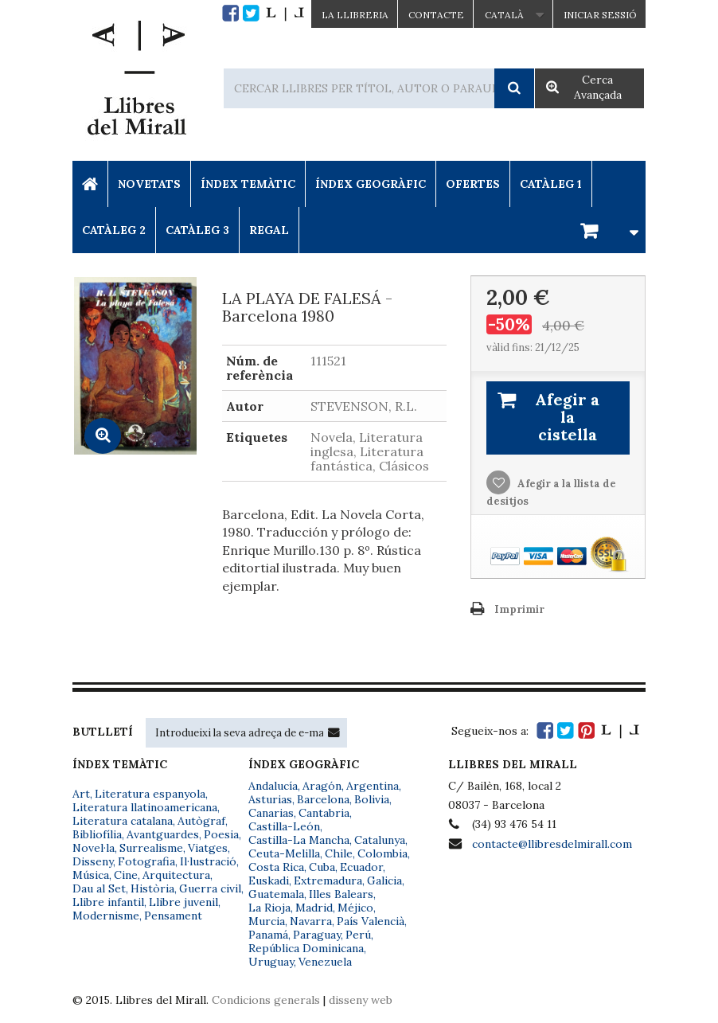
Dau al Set (99, 888)
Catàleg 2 (114, 230)
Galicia (384, 880)
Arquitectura (176, 875)
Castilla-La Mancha (298, 840)
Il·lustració (208, 861)
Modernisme (105, 915)
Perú (358, 934)
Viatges (208, 848)
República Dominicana (306, 948)
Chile (339, 853)
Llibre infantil (108, 902)
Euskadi (268, 880)
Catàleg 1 (551, 184)
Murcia (266, 921)
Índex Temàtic (248, 184)
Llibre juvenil (183, 902)
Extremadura (328, 880)
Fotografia (146, 861)
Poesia (221, 834)
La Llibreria (355, 15)
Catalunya (379, 840)
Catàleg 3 (197, 230)
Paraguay (317, 934)
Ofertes (473, 184)
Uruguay (271, 962)
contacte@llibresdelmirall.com (552, 844)
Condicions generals (266, 1000)
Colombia (382, 853)
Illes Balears (341, 894)
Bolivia (371, 799)
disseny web (360, 1000)
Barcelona (323, 799)
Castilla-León (284, 826)
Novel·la (93, 848)
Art (81, 794)
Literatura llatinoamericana (144, 807)
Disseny (92, 861)
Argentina (372, 786)
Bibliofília (97, 834)
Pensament (173, 915)
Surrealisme (151, 848)
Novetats (149, 184)
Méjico (355, 907)
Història (152, 888)
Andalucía (273, 786)
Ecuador (361, 867)
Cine (126, 875)
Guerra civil (210, 888)
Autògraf (201, 821)
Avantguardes (163, 834)
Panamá (268, 934)
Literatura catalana (122, 821)
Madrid (314, 907)
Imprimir (519, 609)
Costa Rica (276, 867)
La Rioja (269, 907)
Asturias (270, 799)
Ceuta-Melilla (284, 853)
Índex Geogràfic (370, 184)
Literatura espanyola (150, 794)
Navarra (311, 921)
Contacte (436, 15)
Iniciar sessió (600, 15)
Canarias (271, 813)
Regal (269, 230)
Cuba (322, 867)
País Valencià (370, 921)
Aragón (321, 786)
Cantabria (324, 813)
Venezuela (325, 962)
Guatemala (276, 894)
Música (90, 875)
